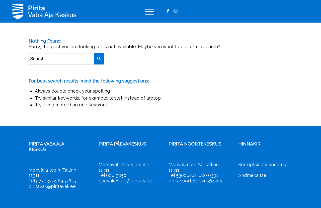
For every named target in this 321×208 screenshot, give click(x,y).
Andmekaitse (252, 175)
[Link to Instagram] (175, 11)
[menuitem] (148, 11)
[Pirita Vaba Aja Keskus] (67, 11)
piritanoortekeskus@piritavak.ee (203, 180)
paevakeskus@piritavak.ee (127, 180)
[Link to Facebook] (168, 11)
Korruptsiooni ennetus (262, 164)
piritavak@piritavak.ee (52, 186)
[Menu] (148, 11)
